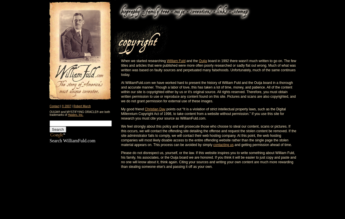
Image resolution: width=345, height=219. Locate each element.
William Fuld (176, 61)
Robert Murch (82, 106)
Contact (54, 106)
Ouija (203, 61)
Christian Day (155, 109)
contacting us (223, 145)
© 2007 (66, 106)
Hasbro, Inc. (75, 114)
